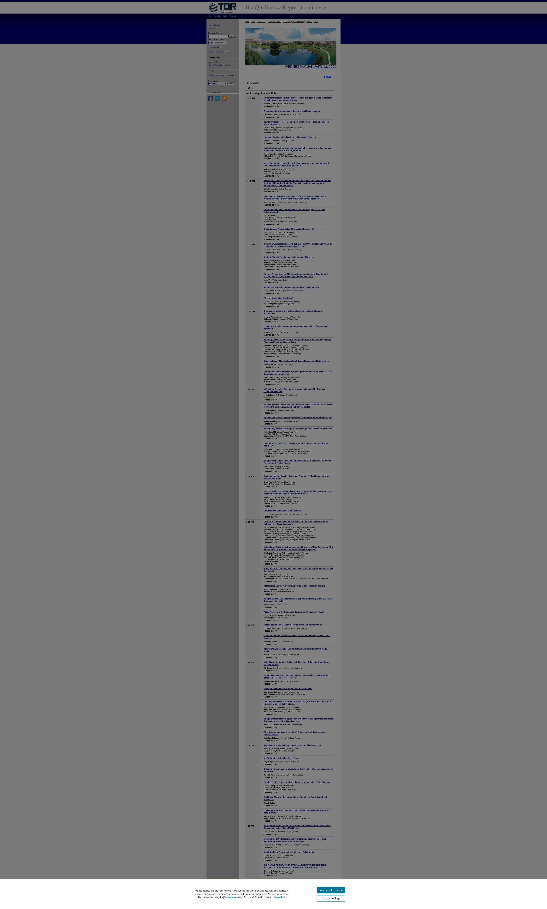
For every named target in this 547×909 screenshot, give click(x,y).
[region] (273, 894)
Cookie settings (231, 897)
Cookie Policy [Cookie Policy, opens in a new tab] (280, 897)
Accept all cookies (331, 890)
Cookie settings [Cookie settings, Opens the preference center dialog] (331, 898)
